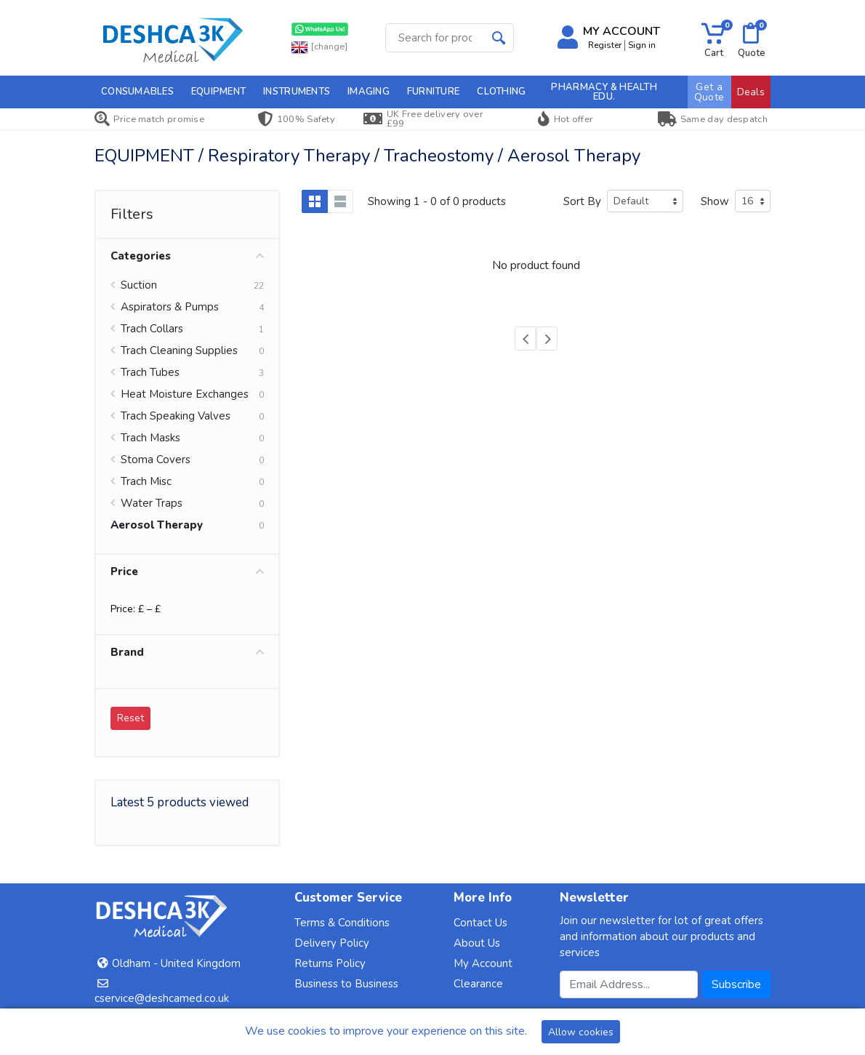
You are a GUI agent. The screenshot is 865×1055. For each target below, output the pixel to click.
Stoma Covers (155, 459)
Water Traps (151, 503)
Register (604, 45)
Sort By (582, 201)
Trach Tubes (150, 372)
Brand (187, 652)
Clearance (478, 983)
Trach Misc (146, 481)
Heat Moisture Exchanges (185, 394)
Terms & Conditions (342, 922)
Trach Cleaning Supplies (179, 350)
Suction (139, 285)
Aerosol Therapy (156, 524)
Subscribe (736, 984)
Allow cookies (580, 1032)
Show (715, 201)
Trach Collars (152, 328)
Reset (130, 718)
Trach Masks (150, 437)
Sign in (642, 45)
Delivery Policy (331, 943)
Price (187, 571)
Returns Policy (330, 963)
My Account (483, 963)
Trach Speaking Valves (175, 415)
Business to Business (346, 983)
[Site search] (435, 38)
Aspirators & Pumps (170, 306)
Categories (187, 256)
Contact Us (480, 922)
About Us (477, 943)
